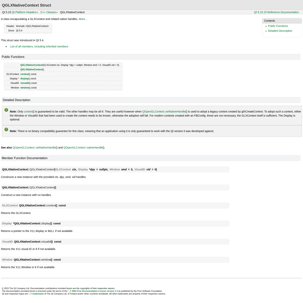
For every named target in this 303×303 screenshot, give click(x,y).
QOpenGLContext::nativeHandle (83, 147)
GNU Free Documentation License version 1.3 (95, 290)
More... (83, 19)
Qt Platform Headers (24, 12)
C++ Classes (48, 12)
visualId (24, 83)
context (24, 74)
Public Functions (278, 25)
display (24, 78)
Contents (269, 20)
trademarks (38, 293)
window (24, 87)
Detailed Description (280, 30)
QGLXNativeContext (31, 65)
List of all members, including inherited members (39, 46)
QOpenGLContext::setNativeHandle (164, 111)
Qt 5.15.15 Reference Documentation (276, 12)
